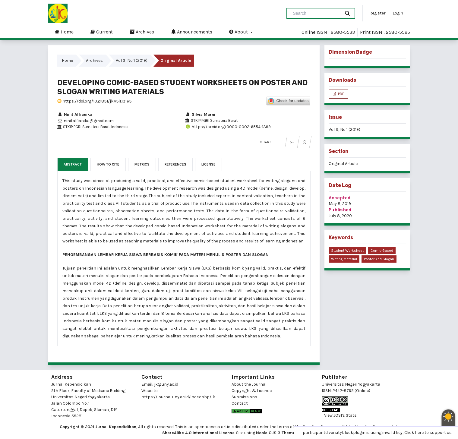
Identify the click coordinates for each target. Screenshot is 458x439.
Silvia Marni (200, 114)
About (239, 31)
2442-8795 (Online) (351, 390)
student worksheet (347, 250)
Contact (240, 403)
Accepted (340, 198)
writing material (344, 259)
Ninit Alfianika (74, 114)
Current (101, 31)
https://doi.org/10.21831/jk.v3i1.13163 (94, 101)
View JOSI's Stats (340, 415)
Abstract (73, 164)
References (175, 164)
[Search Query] (316, 13)
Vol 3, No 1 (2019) (131, 60)
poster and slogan (379, 259)
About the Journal (249, 384)
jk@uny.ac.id (166, 384)
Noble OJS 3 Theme (275, 432)
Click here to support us (428, 432)
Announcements (191, 31)
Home (64, 31)
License (208, 164)
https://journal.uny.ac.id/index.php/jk (178, 397)
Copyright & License (252, 390)
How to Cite (108, 164)
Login (398, 13)
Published (340, 210)
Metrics (142, 164)
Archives (142, 31)
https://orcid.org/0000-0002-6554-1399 (228, 126)
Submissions (244, 397)
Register (377, 13)
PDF (340, 94)
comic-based (382, 250)
